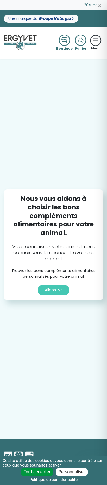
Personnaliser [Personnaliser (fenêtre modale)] (72, 471)
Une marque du (41, 18)
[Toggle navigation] (96, 40)
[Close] (100, 6)
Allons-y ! (53, 289)
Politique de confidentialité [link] (53, 479)
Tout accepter (37, 471)
